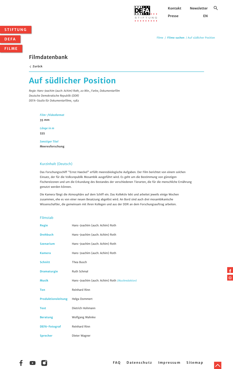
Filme (11, 48)
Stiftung (15, 29)
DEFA (10, 39)
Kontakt (174, 8)
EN (205, 16)
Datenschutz (139, 362)
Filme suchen (175, 37)
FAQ (117, 362)
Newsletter (199, 8)
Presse (173, 16)
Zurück (35, 66)
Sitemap (194, 362)
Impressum (169, 362)
